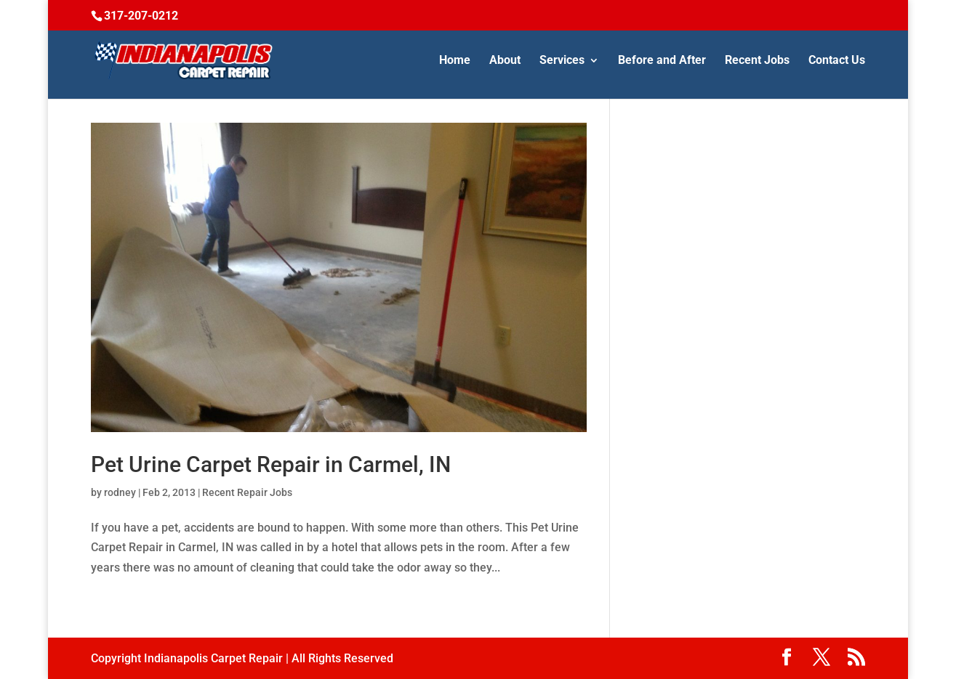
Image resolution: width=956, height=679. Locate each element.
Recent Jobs (757, 61)
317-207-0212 (141, 16)
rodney (120, 492)
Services (562, 61)
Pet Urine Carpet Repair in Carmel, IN (271, 464)
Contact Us (836, 61)
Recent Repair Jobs (247, 492)
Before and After (662, 61)
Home (454, 61)
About (505, 61)
